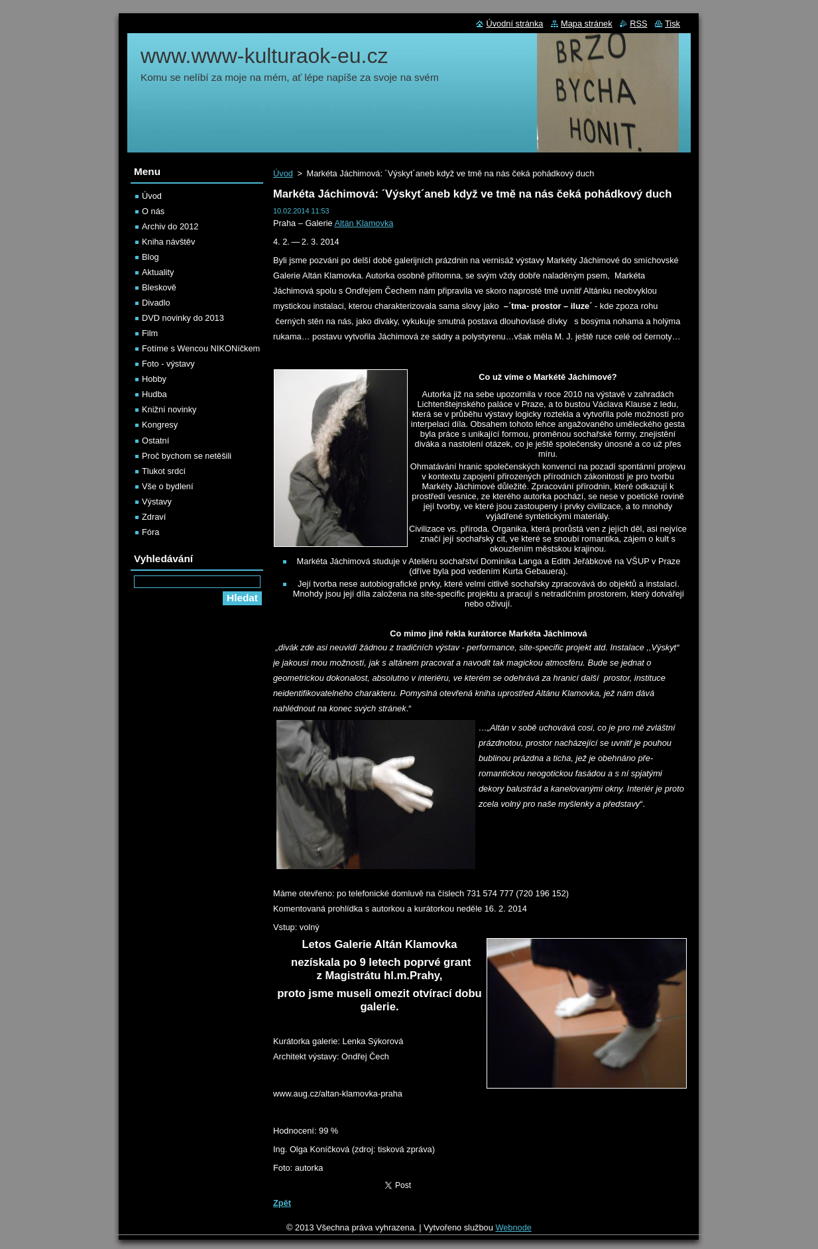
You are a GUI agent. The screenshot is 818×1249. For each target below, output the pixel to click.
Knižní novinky (169, 409)
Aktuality (158, 272)
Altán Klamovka (363, 223)
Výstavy (157, 501)
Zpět (282, 1203)
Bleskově (159, 287)
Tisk (672, 24)
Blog (150, 257)
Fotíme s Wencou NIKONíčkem (201, 348)
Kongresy (160, 425)
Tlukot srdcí (164, 471)
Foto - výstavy (168, 364)
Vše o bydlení (168, 486)
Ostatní (155, 441)
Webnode (513, 1227)
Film (150, 333)
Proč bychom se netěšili (186, 456)
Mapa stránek (587, 24)
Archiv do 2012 (170, 226)
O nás (153, 211)
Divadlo (156, 303)
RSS (638, 24)
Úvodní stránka (514, 24)
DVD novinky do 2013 (183, 318)
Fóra (150, 532)
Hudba (154, 394)
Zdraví (154, 517)
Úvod (283, 173)
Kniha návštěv (168, 242)
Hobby (154, 379)
